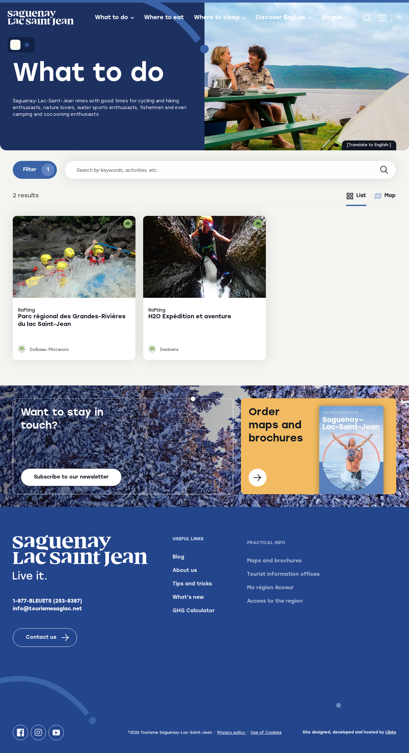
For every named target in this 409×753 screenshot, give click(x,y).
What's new (188, 608)
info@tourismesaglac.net (47, 613)
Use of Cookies (266, 733)
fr (399, 18)
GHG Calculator (194, 621)
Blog (178, 568)
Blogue (332, 18)
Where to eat (164, 18)
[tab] (356, 196)
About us (185, 581)
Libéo (390, 732)
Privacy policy (231, 733)
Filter (38, 169)
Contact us (47, 642)
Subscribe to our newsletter (71, 477)
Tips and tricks (192, 595)
